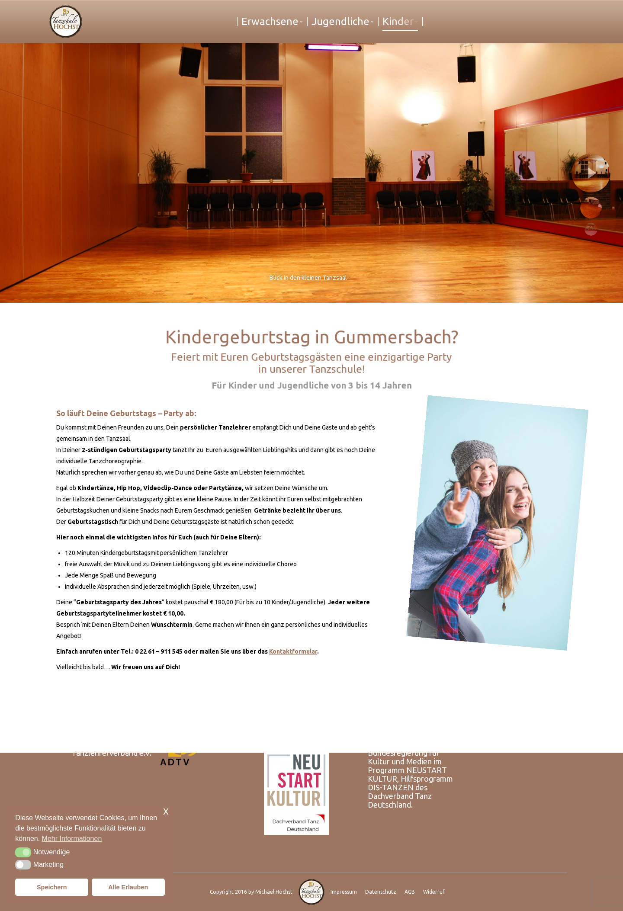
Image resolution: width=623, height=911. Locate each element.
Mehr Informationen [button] (72, 838)
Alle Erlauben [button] (128, 887)
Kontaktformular (293, 651)
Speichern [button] (52, 887)
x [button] (166, 811)
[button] (23, 852)
